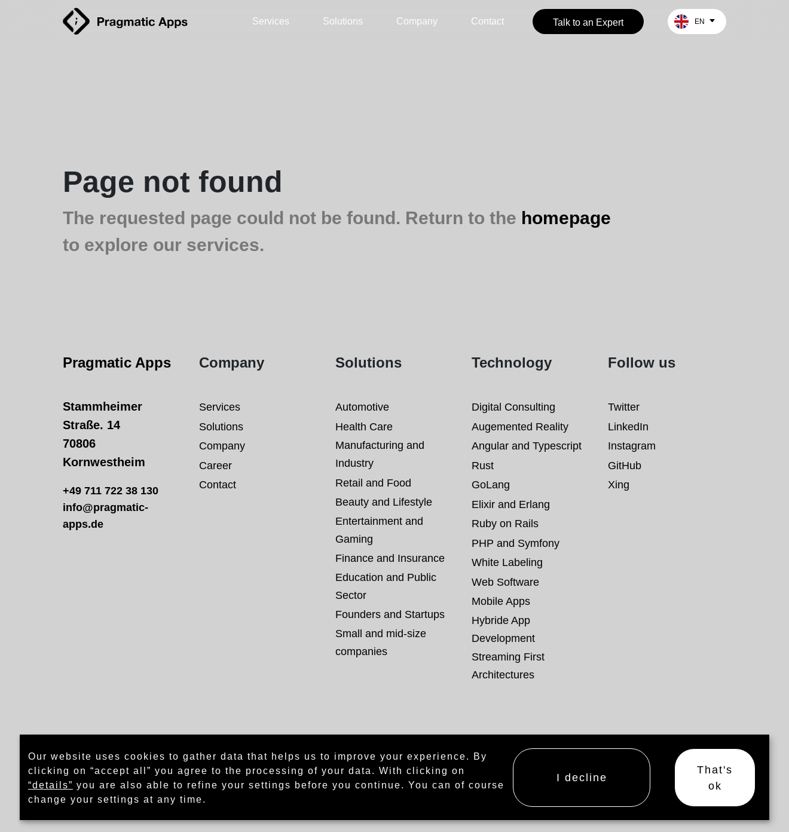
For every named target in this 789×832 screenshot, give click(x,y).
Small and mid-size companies (380, 642)
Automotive (362, 407)
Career (215, 465)
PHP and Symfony (515, 543)
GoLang (491, 484)
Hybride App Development (503, 629)
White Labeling (507, 562)
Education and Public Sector (385, 586)
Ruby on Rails (505, 523)
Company (417, 21)
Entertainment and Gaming (379, 530)
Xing (618, 484)
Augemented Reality (520, 426)
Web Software (505, 582)
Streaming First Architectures (508, 665)
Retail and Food (373, 483)
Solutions (343, 21)
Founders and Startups (390, 614)
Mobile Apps (501, 601)
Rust (483, 465)
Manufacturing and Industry (379, 454)
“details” (50, 785)
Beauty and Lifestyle (383, 502)
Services (270, 21)
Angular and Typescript (527, 445)
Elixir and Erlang (511, 504)
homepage (566, 218)
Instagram (632, 445)
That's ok (715, 778)
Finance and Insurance (390, 558)
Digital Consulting (513, 407)
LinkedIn (628, 426)
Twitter (624, 407)
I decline (581, 777)
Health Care (364, 426)
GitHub (624, 465)
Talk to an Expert (588, 22)
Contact (487, 21)
